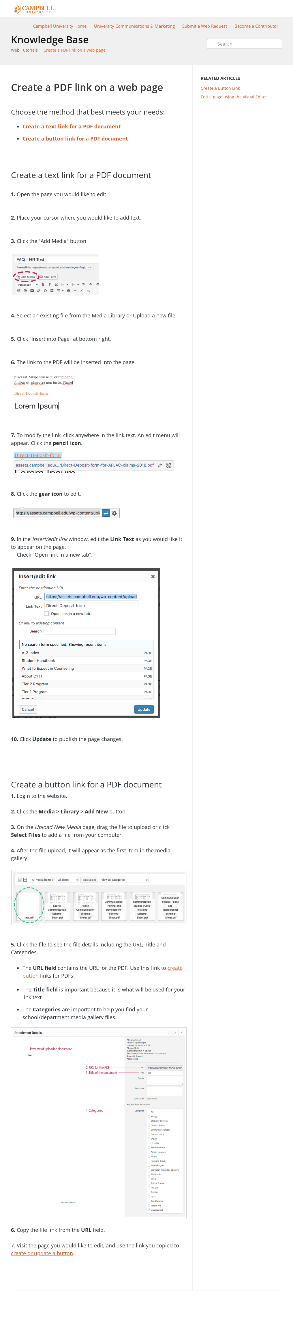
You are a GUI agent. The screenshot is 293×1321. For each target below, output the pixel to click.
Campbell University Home (60, 26)
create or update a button (42, 1253)
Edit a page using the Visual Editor (234, 97)
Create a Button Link (220, 88)
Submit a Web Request (204, 26)
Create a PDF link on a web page (75, 50)
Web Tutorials (24, 50)
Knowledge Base (50, 39)
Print (167, 73)
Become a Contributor (256, 26)
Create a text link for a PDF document (71, 126)
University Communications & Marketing (134, 26)
